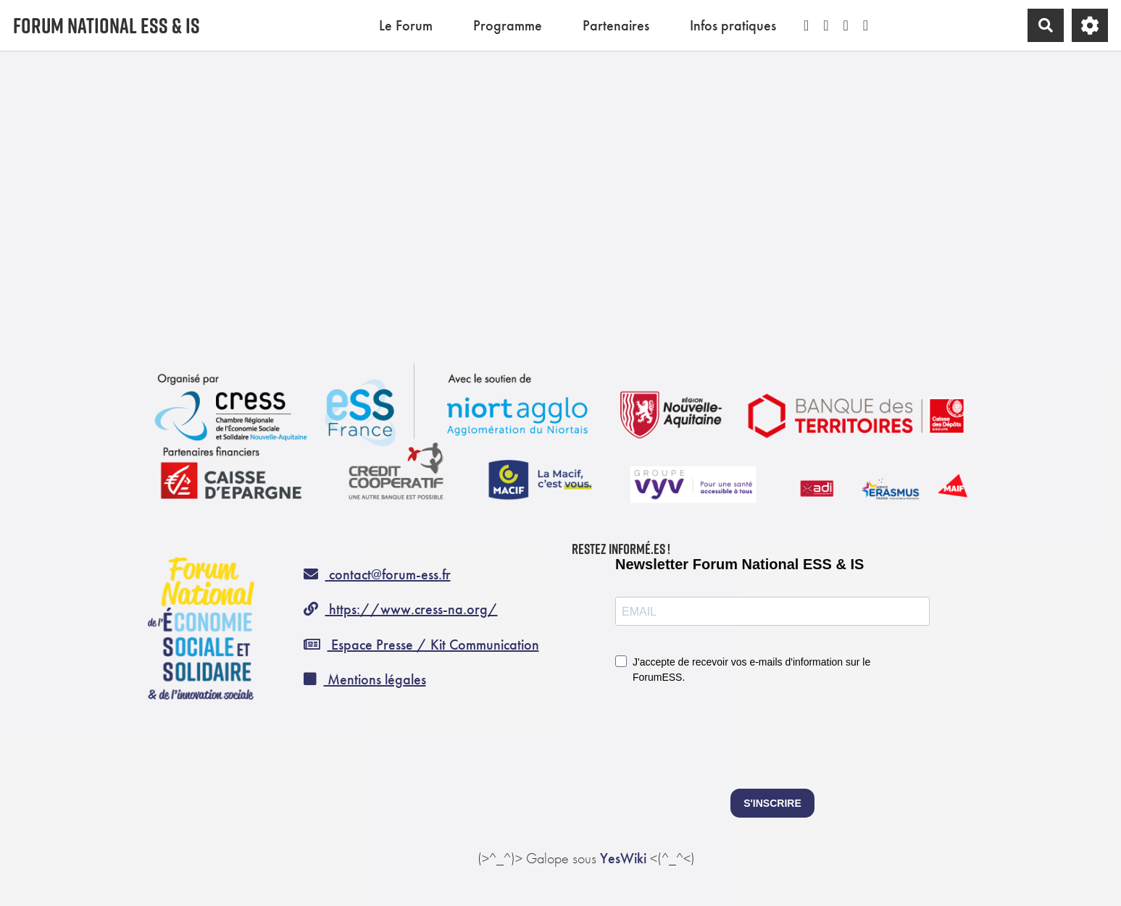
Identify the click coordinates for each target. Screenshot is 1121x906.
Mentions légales (365, 679)
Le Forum (406, 25)
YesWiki (623, 858)
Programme (507, 25)
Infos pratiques (733, 25)
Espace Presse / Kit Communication (421, 644)
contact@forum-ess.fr (377, 574)
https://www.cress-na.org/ (401, 609)
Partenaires (616, 25)
